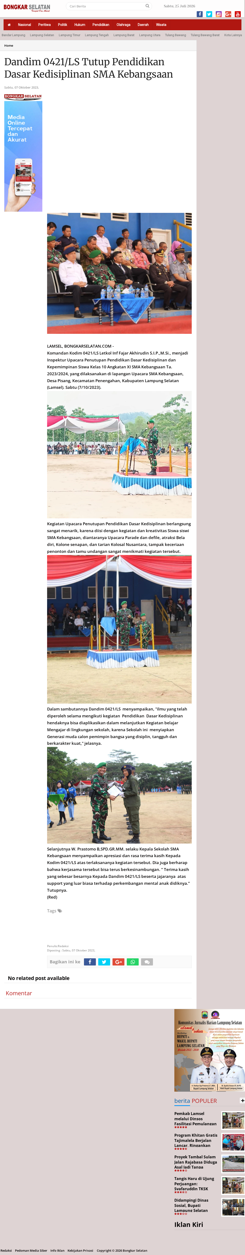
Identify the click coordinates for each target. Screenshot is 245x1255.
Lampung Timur (69, 35)
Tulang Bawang (175, 35)
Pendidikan (101, 25)
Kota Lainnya (233, 35)
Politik (62, 25)
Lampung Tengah (97, 35)
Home (8, 45)
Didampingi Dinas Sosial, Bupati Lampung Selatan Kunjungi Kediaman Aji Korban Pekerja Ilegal (196, 1210)
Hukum (79, 25)
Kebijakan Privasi (80, 1250)
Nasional (24, 25)
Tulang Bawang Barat (205, 35)
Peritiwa (44, 25)
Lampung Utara (149, 35)
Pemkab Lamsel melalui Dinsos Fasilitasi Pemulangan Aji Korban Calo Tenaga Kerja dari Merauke (196, 1124)
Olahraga (123, 25)
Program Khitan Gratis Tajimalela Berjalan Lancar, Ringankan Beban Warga (195, 1143)
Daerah (143, 25)
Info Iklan (57, 1250)
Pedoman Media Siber (31, 1250)
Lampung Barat (123, 35)
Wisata (161, 25)
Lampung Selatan (42, 35)
